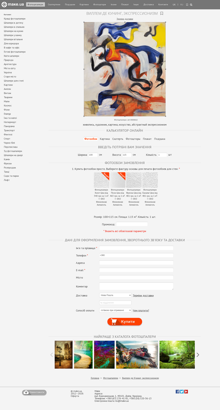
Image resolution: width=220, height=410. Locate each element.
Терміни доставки (125, 18)
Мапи (6, 101)
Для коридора (11, 43)
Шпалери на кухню (13, 30)
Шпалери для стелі (14, 80)
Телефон (82, 255)
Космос (8, 105)
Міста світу (9, 68)
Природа (8, 59)
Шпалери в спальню (14, 26)
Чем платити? (141, 310)
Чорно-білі (9, 142)
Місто (79, 277)
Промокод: (108, 224)
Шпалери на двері (13, 155)
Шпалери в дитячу (13, 22)
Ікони (114, 4)
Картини (84, 4)
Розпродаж (10, 167)
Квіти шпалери (11, 55)
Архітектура (10, 64)
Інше (136, 4)
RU (181, 4)
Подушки (70, 4)
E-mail (80, 270)
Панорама (9, 126)
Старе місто (10, 76)
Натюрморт (10, 122)
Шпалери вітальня (13, 39)
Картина (105, 139)
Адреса (80, 262)
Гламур (7, 113)
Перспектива (10, 146)
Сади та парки (11, 175)
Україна (8, 72)
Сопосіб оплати (85, 310)
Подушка (159, 139)
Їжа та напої (10, 117)
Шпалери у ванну (13, 35)
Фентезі (8, 134)
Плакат (125, 4)
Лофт (7, 179)
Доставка (148, 4)
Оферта (75, 395)
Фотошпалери (35, 4)
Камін (7, 159)
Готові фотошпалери (15, 51)
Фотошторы (133, 139)
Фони (7, 109)
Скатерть (117, 139)
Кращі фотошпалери (14, 18)
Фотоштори (99, 4)
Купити (125, 319)
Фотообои (90, 139)
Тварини (8, 97)
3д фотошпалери (13, 151)
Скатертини (54, 4)
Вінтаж (7, 93)
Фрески (8, 163)
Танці (6, 171)
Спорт (7, 138)
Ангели (7, 88)
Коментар (82, 286)
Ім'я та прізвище (86, 248)
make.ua (77, 391)
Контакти (163, 4)
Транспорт (9, 130)
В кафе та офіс (11, 47)
